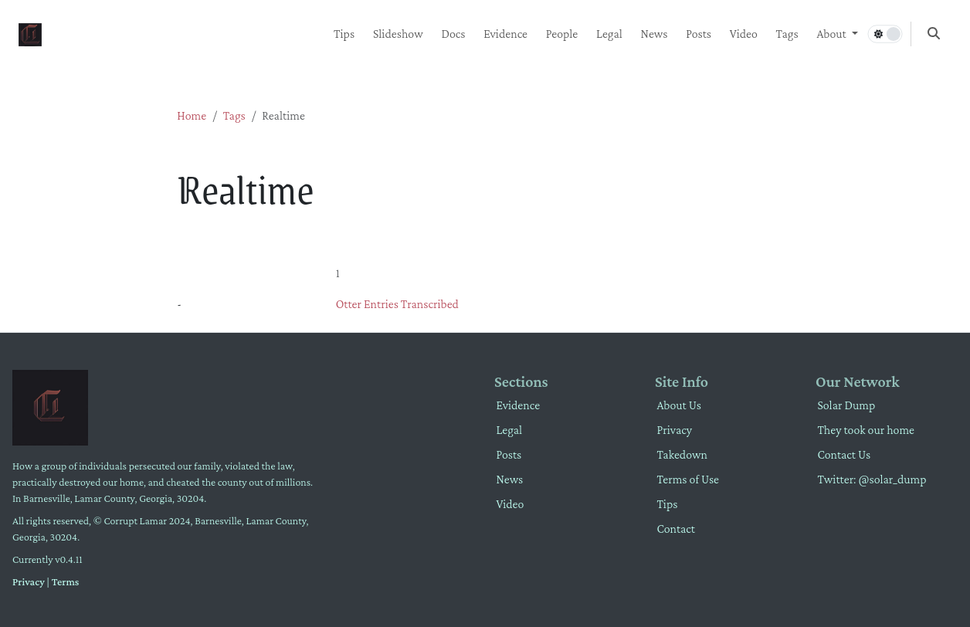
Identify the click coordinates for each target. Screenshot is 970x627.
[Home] (30, 33)
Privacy (28, 581)
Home (191, 115)
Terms (66, 581)
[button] (836, 34)
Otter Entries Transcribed (397, 303)
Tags (234, 115)
